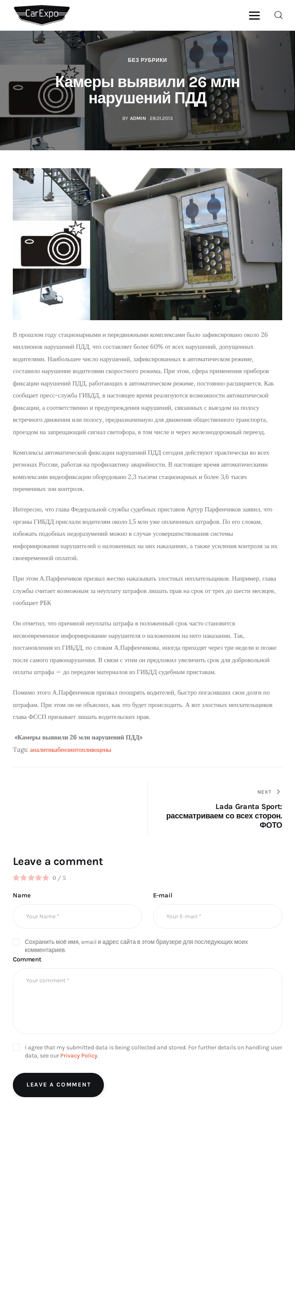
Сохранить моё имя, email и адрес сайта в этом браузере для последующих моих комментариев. (136, 946)
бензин (66, 749)
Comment (27, 959)
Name (21, 895)
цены (104, 749)
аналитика (43, 749)
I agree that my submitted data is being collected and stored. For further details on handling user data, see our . (153, 1052)
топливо (86, 749)
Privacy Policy (78, 1055)
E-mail (162, 895)
